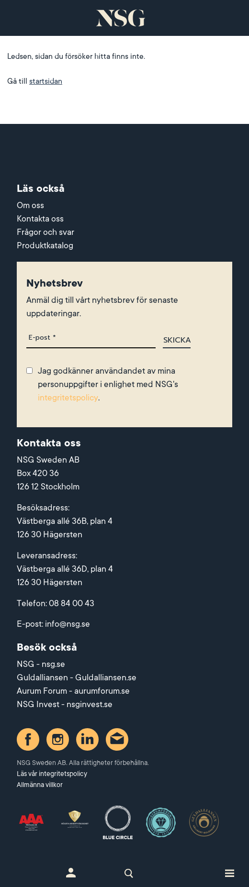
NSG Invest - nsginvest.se (65, 704)
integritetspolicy (68, 397)
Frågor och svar (45, 232)
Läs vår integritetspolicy (52, 773)
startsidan (45, 81)
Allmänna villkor (40, 784)
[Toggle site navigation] (229, 872)
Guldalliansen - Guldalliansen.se (76, 677)
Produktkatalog (45, 245)
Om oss (30, 205)
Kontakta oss (40, 218)
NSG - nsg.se (41, 664)
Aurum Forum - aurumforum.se (73, 691)
